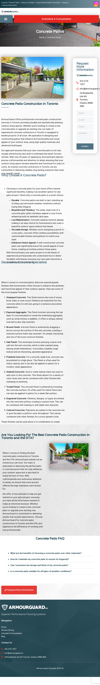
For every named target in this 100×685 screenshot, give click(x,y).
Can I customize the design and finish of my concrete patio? (39, 565)
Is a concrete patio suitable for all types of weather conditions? (41, 571)
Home (41, 37)
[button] (5, 19)
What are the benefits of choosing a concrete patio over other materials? (46, 553)
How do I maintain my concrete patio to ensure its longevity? (39, 559)
